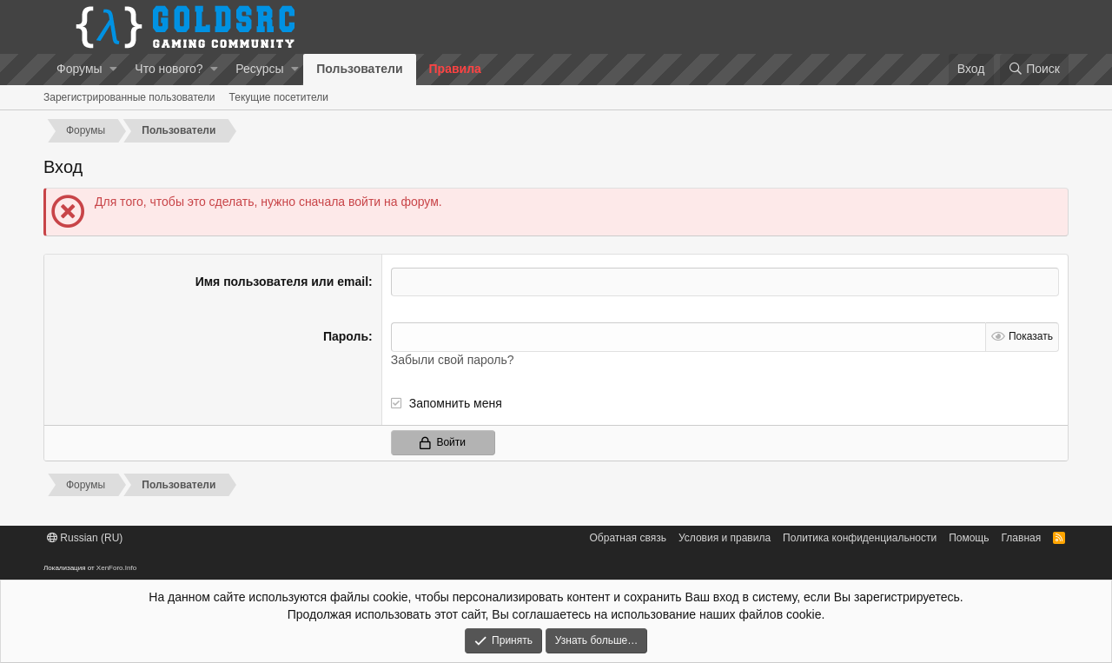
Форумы (79, 69)
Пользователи (359, 69)
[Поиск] (1034, 69)
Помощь (969, 538)
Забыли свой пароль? (452, 360)
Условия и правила (724, 538)
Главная (1022, 538)
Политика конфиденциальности (860, 538)
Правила (455, 69)
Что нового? (168, 69)
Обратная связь (628, 538)
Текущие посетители (278, 97)
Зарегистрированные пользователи (129, 97)
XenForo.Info (116, 568)
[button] (113, 69)
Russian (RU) (84, 538)
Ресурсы (259, 69)
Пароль (345, 336)
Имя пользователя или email (281, 281)
